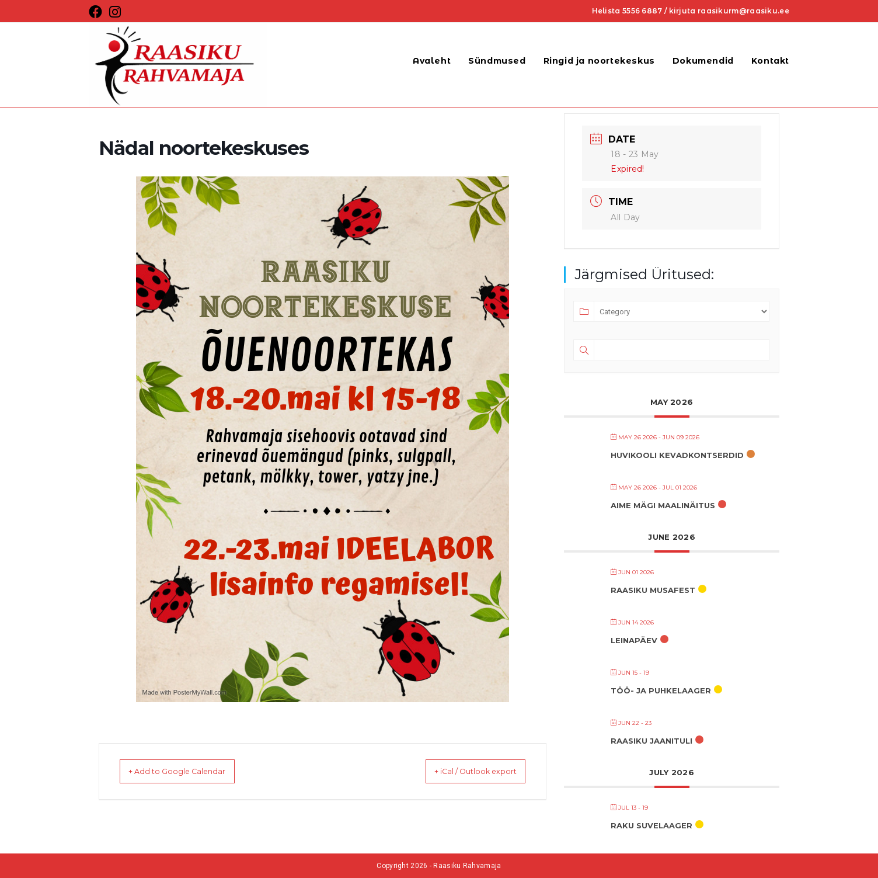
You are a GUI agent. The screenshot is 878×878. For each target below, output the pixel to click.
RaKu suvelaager (651, 825)
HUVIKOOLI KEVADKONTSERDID (677, 455)
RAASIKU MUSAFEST (653, 590)
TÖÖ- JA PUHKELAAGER (661, 690)
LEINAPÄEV (634, 640)
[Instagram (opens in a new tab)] (115, 12)
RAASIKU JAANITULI (651, 740)
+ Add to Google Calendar (189, 771)
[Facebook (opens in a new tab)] (97, 12)
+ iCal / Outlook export (462, 771)
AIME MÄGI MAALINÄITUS (663, 505)
